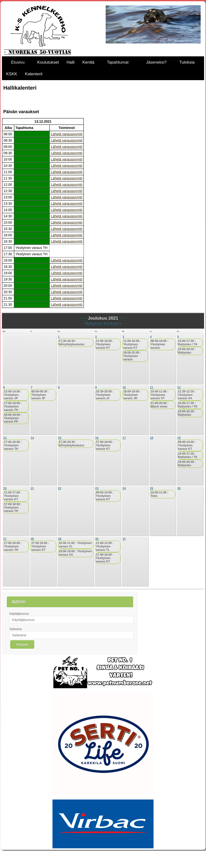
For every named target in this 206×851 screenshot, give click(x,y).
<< (84, 318)
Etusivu (18, 62)
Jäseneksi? (156, 62)
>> (121, 318)
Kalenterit (34, 74)
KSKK (11, 74)
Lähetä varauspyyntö (66, 134)
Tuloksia (187, 62)
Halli (71, 62)
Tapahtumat (118, 62)
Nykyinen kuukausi (103, 323)
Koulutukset (48, 62)
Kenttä (88, 62)
